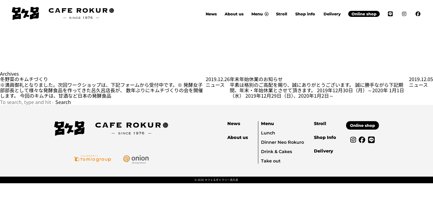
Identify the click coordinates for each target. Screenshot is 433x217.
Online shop (364, 13)
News (211, 13)
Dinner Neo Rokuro (282, 142)
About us (234, 13)
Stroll (281, 13)
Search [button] (63, 102)
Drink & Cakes (276, 151)
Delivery (332, 13)
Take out (271, 161)
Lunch (268, 133)
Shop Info (325, 137)
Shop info (305, 13)
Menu (267, 123)
